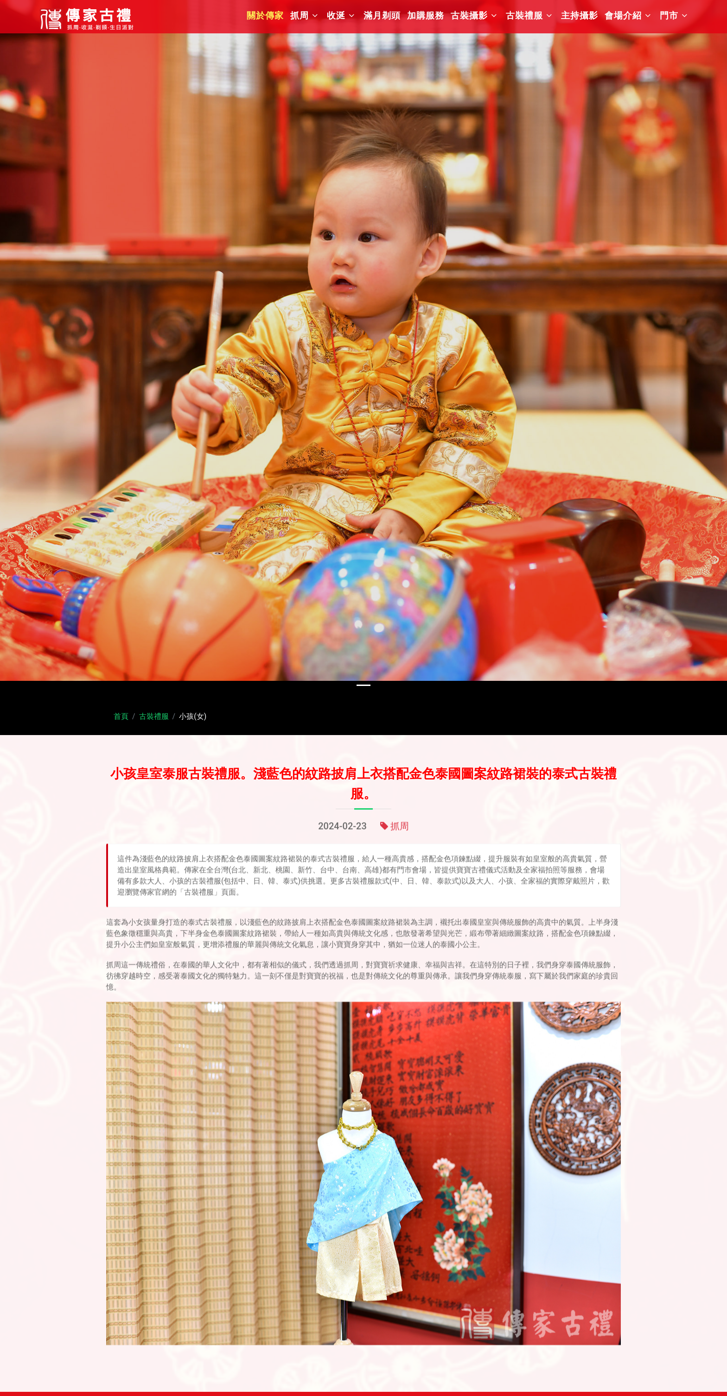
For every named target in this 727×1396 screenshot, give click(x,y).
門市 (669, 15)
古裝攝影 (469, 15)
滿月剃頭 (382, 15)
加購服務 (425, 15)
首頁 (121, 716)
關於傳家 (265, 15)
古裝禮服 (524, 15)
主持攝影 (579, 15)
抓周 (299, 15)
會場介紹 (623, 15)
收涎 (336, 15)
